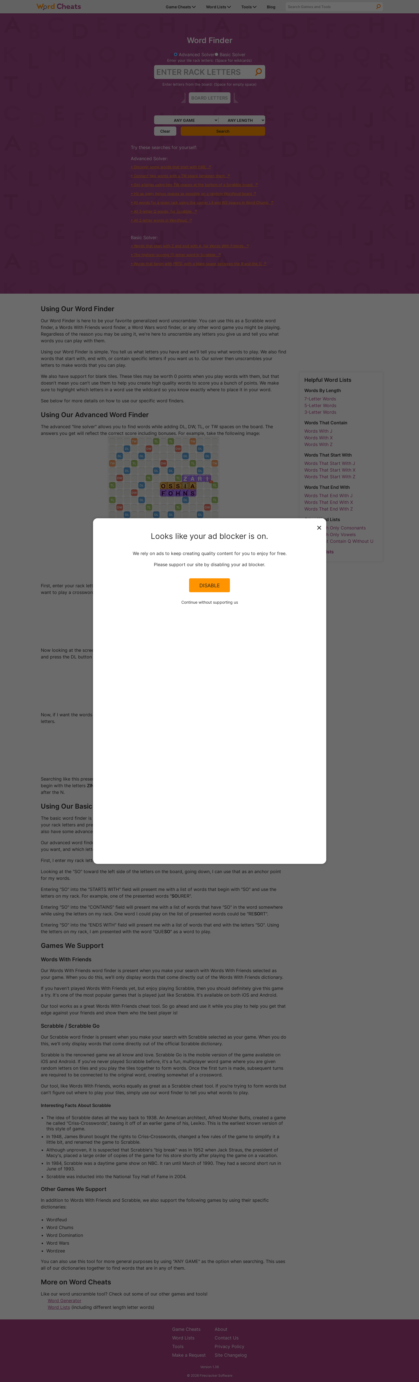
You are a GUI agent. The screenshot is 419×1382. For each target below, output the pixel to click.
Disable (209, 585)
